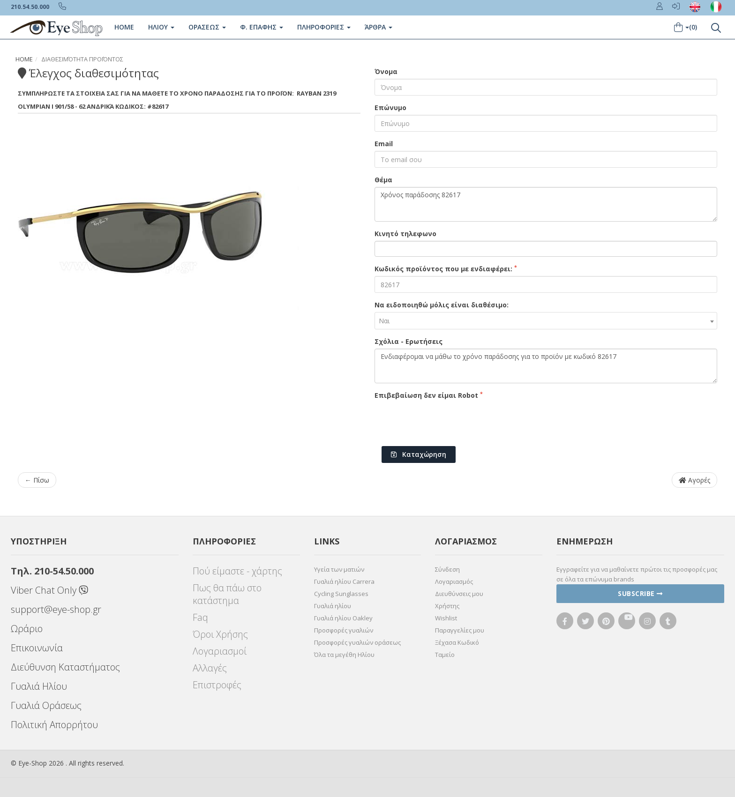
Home (124, 26)
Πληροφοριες (323, 26)
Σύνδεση (447, 569)
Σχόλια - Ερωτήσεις (408, 341)
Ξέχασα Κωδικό (457, 642)
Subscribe (640, 593)
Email (384, 143)
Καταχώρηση (418, 454)
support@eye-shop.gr (56, 609)
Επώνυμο (390, 107)
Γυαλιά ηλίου (332, 606)
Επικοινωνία (37, 647)
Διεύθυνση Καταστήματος (65, 667)
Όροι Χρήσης (220, 634)
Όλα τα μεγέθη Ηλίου (344, 654)
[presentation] (446, 420)
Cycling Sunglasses (341, 593)
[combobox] (546, 320)
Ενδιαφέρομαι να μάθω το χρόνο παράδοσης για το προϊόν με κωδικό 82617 (546, 366)
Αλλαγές (210, 668)
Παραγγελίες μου (459, 630)
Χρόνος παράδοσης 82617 (546, 204)
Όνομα (386, 71)
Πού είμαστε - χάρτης (237, 571)
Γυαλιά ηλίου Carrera (344, 581)
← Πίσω (37, 480)
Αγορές (694, 480)
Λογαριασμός (454, 581)
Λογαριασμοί (220, 651)
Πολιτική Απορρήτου (54, 724)
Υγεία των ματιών (339, 569)
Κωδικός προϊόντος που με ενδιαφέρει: (446, 268)
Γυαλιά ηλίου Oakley (343, 618)
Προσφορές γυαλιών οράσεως (357, 642)
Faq (200, 617)
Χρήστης (447, 606)
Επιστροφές (217, 684)
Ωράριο (27, 628)
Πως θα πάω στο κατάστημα (227, 594)
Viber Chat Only (49, 590)
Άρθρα (378, 26)
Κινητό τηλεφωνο (405, 233)
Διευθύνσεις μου (459, 593)
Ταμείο (445, 654)
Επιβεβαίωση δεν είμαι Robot (429, 395)
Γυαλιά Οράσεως (46, 705)
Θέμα (383, 179)
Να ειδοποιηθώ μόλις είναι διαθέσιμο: (442, 304)
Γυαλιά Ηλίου (39, 686)
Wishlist (446, 618)
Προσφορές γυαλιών (343, 630)
